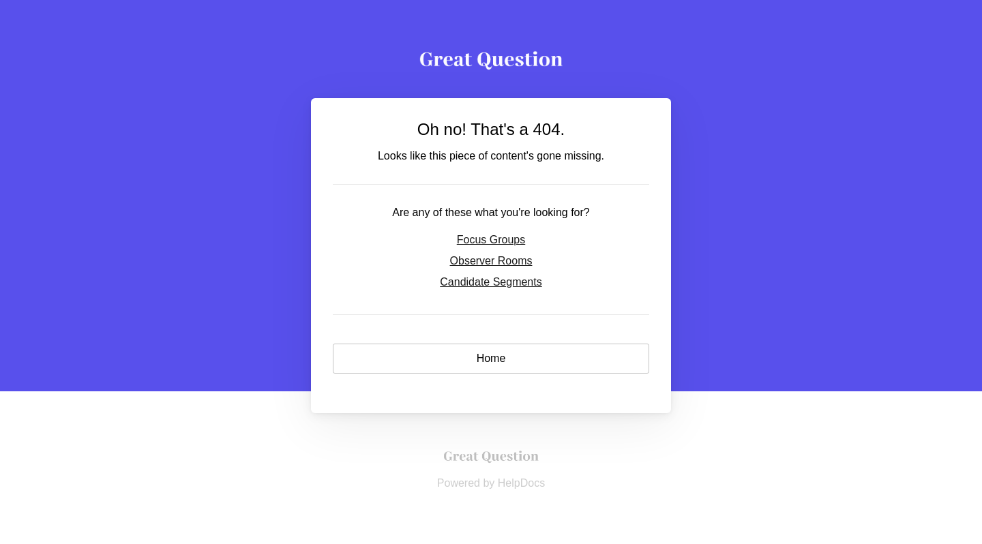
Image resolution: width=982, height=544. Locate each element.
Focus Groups (491, 239)
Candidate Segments (490, 282)
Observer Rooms (491, 261)
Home (491, 358)
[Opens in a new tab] (491, 464)
